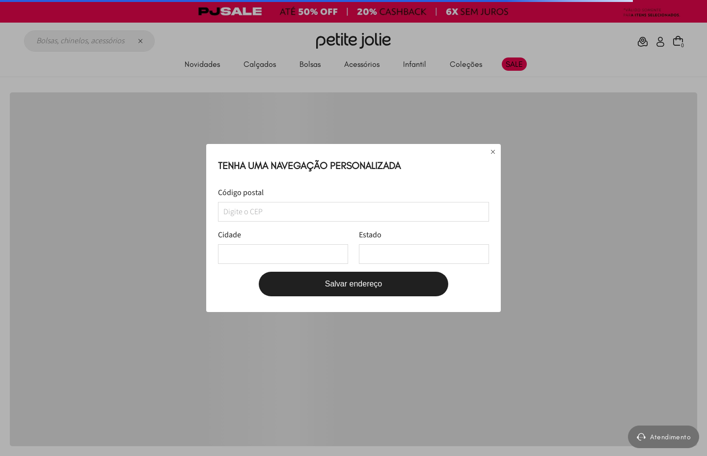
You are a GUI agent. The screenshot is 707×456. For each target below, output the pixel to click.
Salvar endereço (353, 284)
